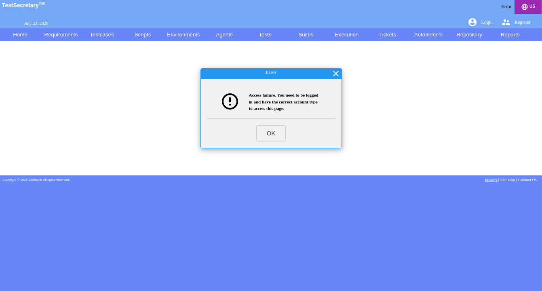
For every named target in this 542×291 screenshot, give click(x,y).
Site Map (507, 180)
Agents (224, 35)
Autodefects (428, 35)
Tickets (387, 35)
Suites (305, 35)
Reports (510, 35)
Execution (347, 35)
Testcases (102, 35)
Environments (183, 35)
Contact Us (527, 180)
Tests (265, 35)
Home (20, 35)
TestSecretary (23, 5)
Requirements (61, 35)
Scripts (143, 35)
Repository (469, 35)
